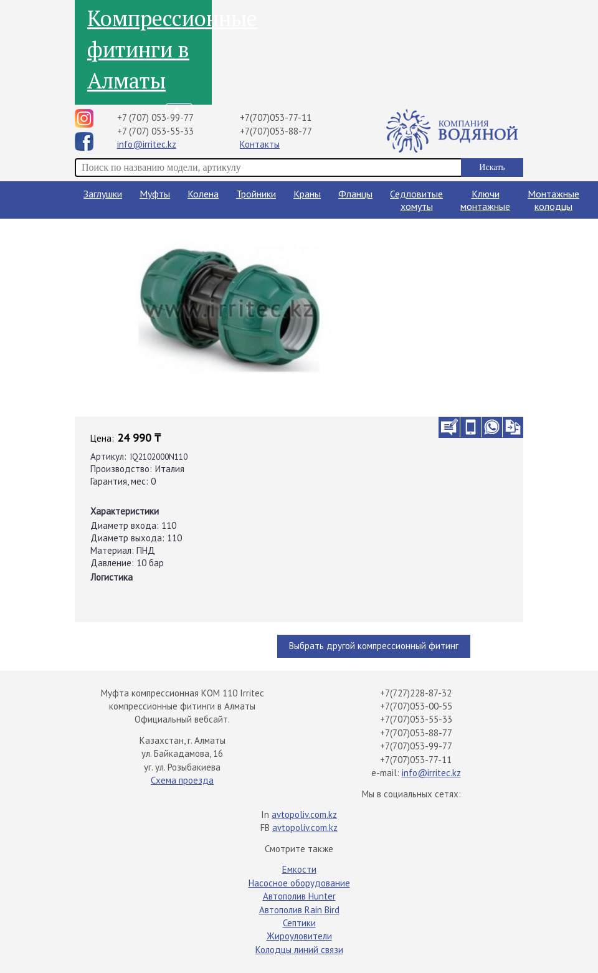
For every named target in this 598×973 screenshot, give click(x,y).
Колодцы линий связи (299, 950)
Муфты (155, 193)
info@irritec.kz (146, 144)
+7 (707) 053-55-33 (155, 131)
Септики (299, 923)
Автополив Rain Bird (299, 910)
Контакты (260, 144)
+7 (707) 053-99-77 (155, 117)
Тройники (256, 193)
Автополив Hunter (299, 896)
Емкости (299, 869)
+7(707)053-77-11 (275, 117)
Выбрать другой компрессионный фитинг (373, 646)
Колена (203, 193)
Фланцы (355, 193)
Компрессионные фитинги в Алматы (149, 49)
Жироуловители (299, 936)
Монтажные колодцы (553, 199)
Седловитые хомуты (416, 199)
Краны (307, 193)
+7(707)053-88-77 (276, 131)
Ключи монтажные (485, 199)
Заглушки (102, 193)
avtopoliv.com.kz (304, 814)
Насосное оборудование (299, 883)
